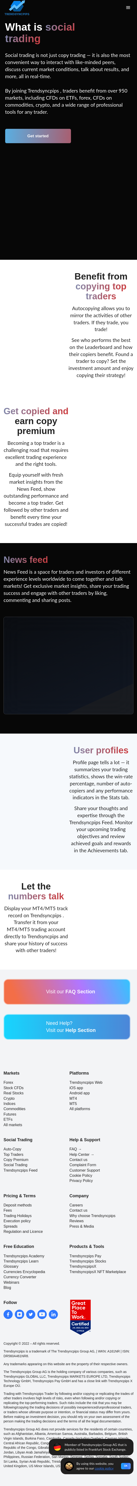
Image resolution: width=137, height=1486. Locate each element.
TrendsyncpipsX (83, 1266)
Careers (76, 1205)
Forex (8, 1082)
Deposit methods (18, 1205)
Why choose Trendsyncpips (93, 1216)
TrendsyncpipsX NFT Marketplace (98, 1272)
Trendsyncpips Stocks (88, 1261)
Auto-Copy (12, 1149)
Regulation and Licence (23, 1232)
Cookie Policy (81, 1175)
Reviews (77, 1221)
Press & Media (82, 1226)
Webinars (11, 1282)
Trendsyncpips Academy (24, 1256)
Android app (80, 1093)
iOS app (76, 1088)
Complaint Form (83, 1165)
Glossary (11, 1266)
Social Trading (15, 1165)
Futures (10, 1114)
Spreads (11, 1226)
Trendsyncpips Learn (21, 1261)
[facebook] (8, 1314)
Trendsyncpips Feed (20, 1170)
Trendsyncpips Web (86, 1082)
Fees (8, 1210)
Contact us (78, 1160)
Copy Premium (16, 1160)
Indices (10, 1104)
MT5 (73, 1104)
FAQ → (76, 1149)
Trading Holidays (17, 1216)
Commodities (14, 1109)
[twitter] (30, 1314)
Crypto (9, 1098)
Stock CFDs (13, 1088)
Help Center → (82, 1155)
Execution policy (17, 1221)
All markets (13, 1125)
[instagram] (19, 1314)
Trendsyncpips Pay (85, 1256)
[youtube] (42, 1314)
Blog (7, 1288)
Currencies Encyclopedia (24, 1272)
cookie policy (104, 1468)
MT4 (73, 1098)
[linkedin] (53, 1314)
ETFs (8, 1119)
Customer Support (85, 1170)
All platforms (80, 1109)
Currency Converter (20, 1277)
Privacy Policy (81, 1181)
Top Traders (13, 1155)
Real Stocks (13, 1093)
